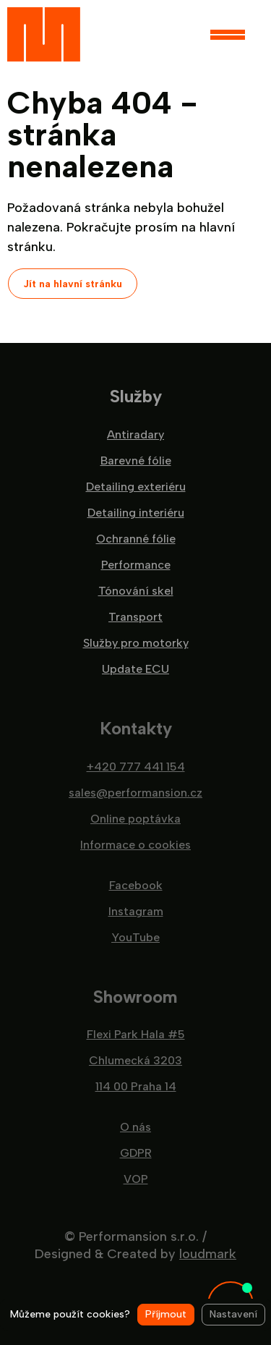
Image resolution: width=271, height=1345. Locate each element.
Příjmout (165, 1314)
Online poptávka (135, 819)
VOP (136, 1179)
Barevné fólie (135, 461)
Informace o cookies (135, 845)
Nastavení (233, 1314)
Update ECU (135, 669)
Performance (136, 565)
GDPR (136, 1153)
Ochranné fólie (136, 539)
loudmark (207, 1254)
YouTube (135, 937)
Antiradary (135, 435)
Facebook (136, 885)
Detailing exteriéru (136, 487)
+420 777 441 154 (136, 767)
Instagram (135, 911)
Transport (135, 617)
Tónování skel (135, 591)
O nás (135, 1127)
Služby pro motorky (136, 643)
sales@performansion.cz (135, 793)
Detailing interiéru (135, 513)
